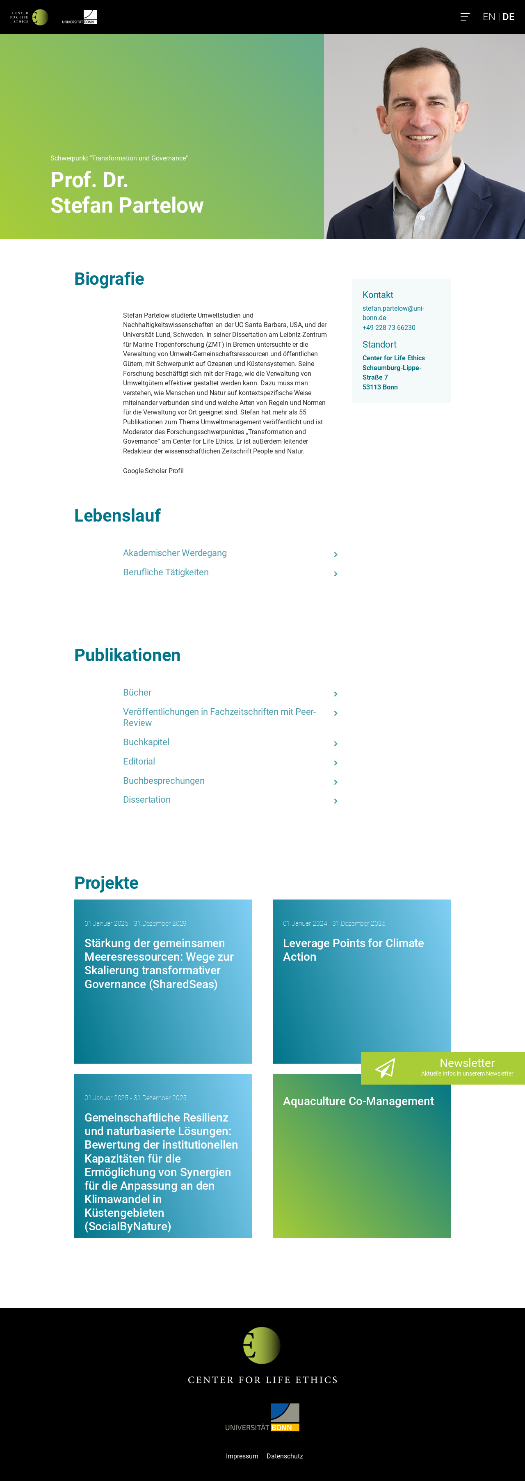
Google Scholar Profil (153, 471)
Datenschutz (285, 1456)
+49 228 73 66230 (389, 328)
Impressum (242, 1456)
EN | (499, 17)
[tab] (232, 553)
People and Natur (278, 451)
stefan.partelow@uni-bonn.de (393, 313)
